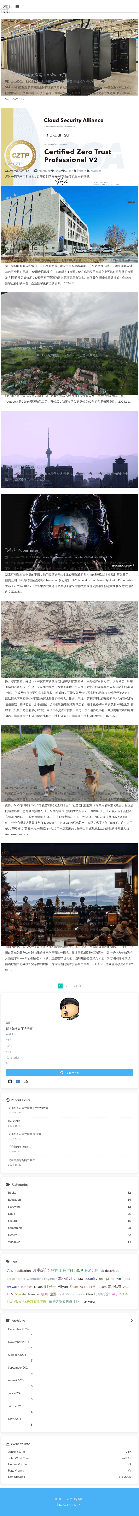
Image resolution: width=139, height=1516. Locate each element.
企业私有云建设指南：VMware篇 (35, 74)
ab (112, 1278)
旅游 (53, 1294)
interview (88, 1301)
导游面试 (39, 479)
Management (61, 906)
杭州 (44, 1294)
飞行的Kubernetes (22, 550)
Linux (78, 1278)
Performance (75, 1294)
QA (125, 1294)
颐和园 (106, 473)
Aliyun (63, 1286)
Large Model (16, 1278)
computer (77, 557)
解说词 (71, 473)
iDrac (89, 906)
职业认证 (115, 1287)
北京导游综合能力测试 (26, 466)
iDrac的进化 (16, 899)
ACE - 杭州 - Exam (93, 1287)
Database (55, 788)
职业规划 (65, 1278)
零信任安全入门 (19, 656)
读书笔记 (54, 81)
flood (126, 1278)
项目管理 (75, 1270)
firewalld (13, 1287)
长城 (118, 473)
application (23, 1270)
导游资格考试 (21, 479)
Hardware (43, 557)
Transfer (33, 1294)
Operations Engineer (42, 1278)
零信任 (80, 170)
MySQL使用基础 (20, 780)
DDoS (38, 1287)
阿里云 (50, 1286)
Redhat (92, 557)
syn (118, 1278)
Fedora (83, 788)
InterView (14, 1301)
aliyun (116, 1294)
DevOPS (106, 557)
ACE (126, 1287)
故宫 (95, 473)
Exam (57, 170)
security (56, 663)
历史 (82, 355)
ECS (10, 1294)
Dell (100, 906)
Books (41, 81)
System (41, 788)
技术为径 (91, 1270)
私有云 (68, 81)
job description (110, 1270)
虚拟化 (81, 81)
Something (44, 170)
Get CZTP (14, 163)
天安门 (84, 473)
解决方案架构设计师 (64, 1301)
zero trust (80, 663)
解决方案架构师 (35, 1301)
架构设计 (103, 1294)
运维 (107, 81)
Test (61, 1294)
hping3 (104, 1278)
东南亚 (93, 355)
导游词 (58, 473)
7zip (10, 1270)
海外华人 (69, 355)
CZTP (68, 170)
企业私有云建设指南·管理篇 (30, 241)
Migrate (20, 1294)
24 (75, 986)
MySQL (70, 788)
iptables (26, 1287)
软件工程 (58, 1270)
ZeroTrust (95, 170)
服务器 (78, 906)
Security (42, 663)
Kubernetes (60, 557)
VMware (94, 81)
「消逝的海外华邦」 (23, 348)
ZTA (67, 663)
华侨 (105, 355)
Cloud (90, 1294)
